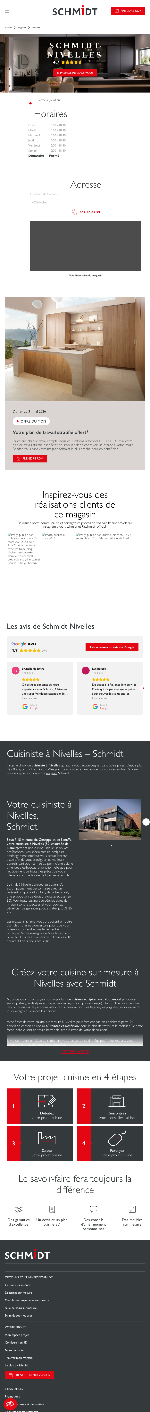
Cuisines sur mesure (17, 1285)
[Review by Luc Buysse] (99, 668)
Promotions (12, 1396)
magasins (18, 921)
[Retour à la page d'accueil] (75, 10)
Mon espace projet (17, 1335)
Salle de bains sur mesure (21, 1308)
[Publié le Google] (20, 706)
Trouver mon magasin (19, 1358)
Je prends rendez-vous (75, 73)
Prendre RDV (131, 11)
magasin (51, 773)
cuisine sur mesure (48, 1022)
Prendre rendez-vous (32, 1375)
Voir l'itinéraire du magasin (86, 275)
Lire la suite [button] (19, 698)
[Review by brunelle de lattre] (33, 668)
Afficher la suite (75, 1051)
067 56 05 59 (85, 212)
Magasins (22, 27)
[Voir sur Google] (16, 671)
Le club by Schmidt (17, 1365)
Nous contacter (15, 1350)
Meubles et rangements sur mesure (27, 1300)
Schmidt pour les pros (18, 1315)
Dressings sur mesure (18, 1292)
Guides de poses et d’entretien (24, 1404)
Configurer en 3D (16, 1342)
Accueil (8, 27)
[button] (10, 1404)
